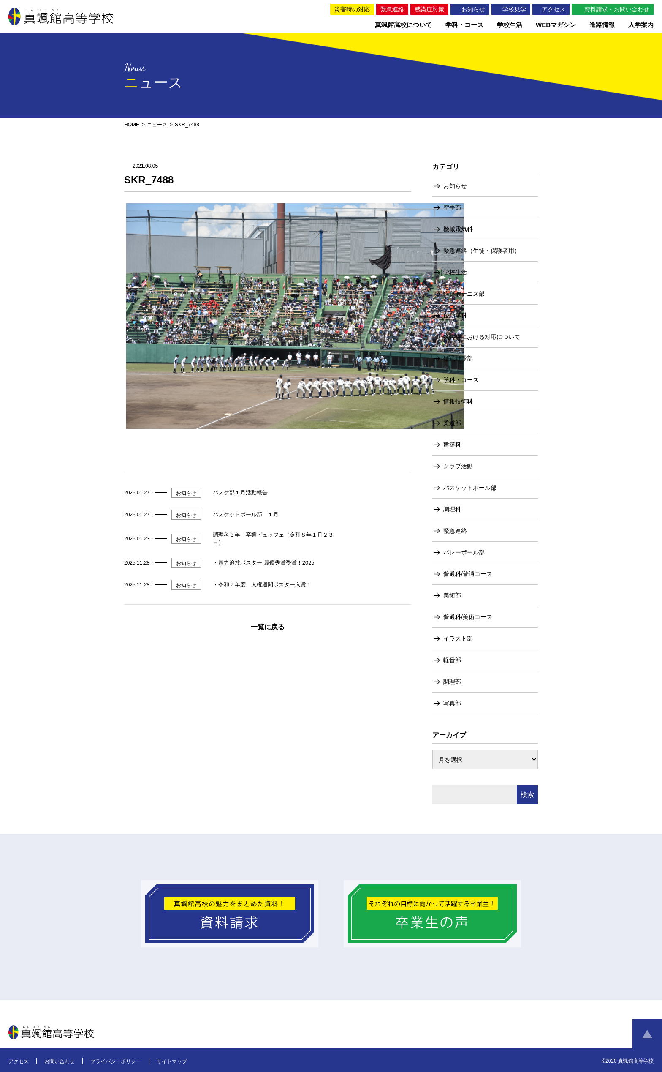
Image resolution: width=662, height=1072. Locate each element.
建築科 (452, 444)
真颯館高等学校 (62, 16)
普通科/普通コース (467, 573)
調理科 (452, 509)
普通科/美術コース (467, 617)
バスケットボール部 (469, 487)
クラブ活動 (458, 466)
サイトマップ (172, 1061)
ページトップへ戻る (647, 1034)
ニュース (157, 125)
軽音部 (452, 660)
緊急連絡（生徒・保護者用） (481, 250)
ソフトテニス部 (464, 293)
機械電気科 (458, 229)
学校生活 (455, 272)
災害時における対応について (481, 336)
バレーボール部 (464, 552)
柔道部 (452, 423)
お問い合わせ (59, 1061)
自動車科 (455, 315)
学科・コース (461, 379)
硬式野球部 (458, 358)
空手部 (452, 207)
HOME (131, 125)
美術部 (452, 595)
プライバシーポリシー (115, 1061)
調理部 (452, 681)
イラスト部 (458, 638)
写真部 (452, 703)
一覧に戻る (268, 626)
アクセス (18, 1061)
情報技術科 (458, 401)
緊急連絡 (455, 530)
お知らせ (455, 186)
